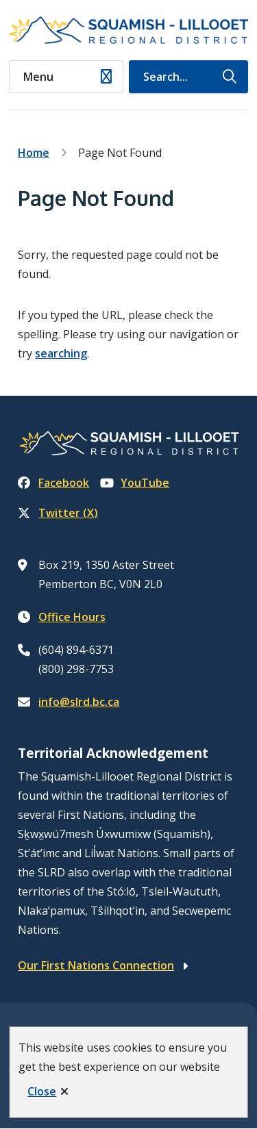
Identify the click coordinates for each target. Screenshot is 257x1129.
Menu (38, 76)
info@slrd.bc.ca (78, 701)
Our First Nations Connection (96, 965)
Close (41, 1091)
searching (61, 353)
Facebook (53, 482)
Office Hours (72, 616)
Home (33, 152)
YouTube (134, 482)
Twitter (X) (58, 512)
